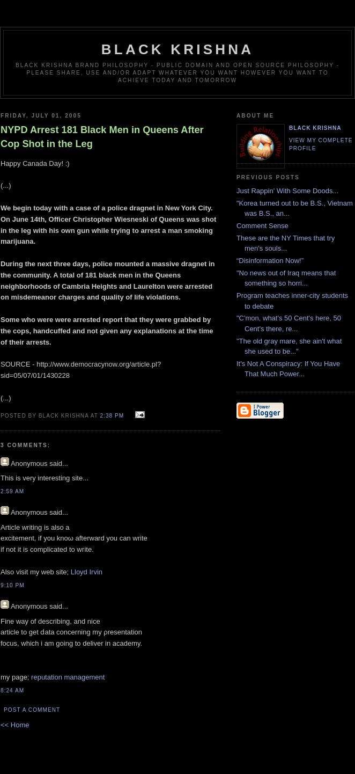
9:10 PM (13, 585)
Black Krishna (177, 49)
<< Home (15, 725)
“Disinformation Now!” (270, 261)
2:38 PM (112, 416)
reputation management (68, 677)
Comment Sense (262, 226)
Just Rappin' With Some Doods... (287, 191)
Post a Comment (32, 710)
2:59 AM (12, 491)
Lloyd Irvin (86, 572)
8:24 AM (12, 690)
